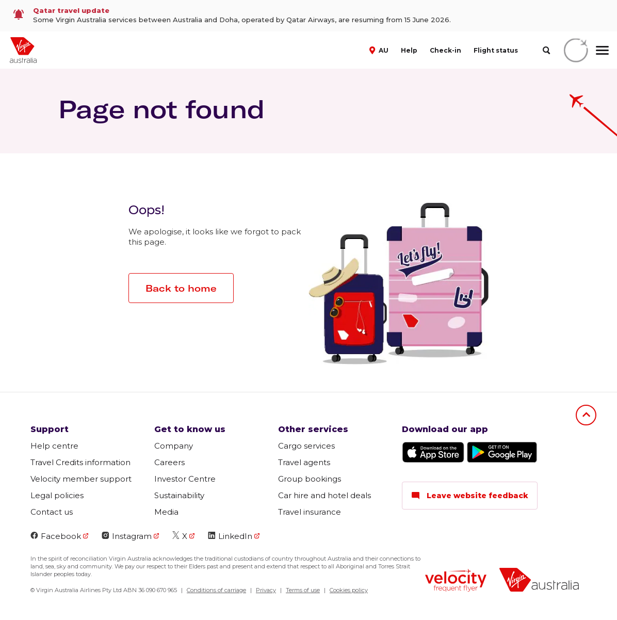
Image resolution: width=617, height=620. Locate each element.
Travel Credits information (80, 462)
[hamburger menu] (602, 50)
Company (173, 446)
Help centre (54, 446)
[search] (546, 50)
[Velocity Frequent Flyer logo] (455, 581)
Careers (169, 462)
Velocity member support (81, 479)
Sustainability (179, 495)
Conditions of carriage (216, 590)
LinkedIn (230, 536)
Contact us (51, 512)
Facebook (55, 536)
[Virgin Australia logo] (539, 581)
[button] (380, 49)
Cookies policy (349, 590)
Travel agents (304, 462)
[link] (308, 15)
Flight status (496, 50)
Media (166, 512)
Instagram (127, 536)
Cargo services (306, 446)
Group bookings (309, 479)
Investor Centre (185, 479)
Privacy (266, 590)
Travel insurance (309, 512)
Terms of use (303, 590)
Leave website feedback (469, 495)
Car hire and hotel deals (324, 495)
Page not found (161, 108)
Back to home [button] (181, 288)
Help (409, 50)
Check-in (445, 50)
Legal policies (57, 495)
